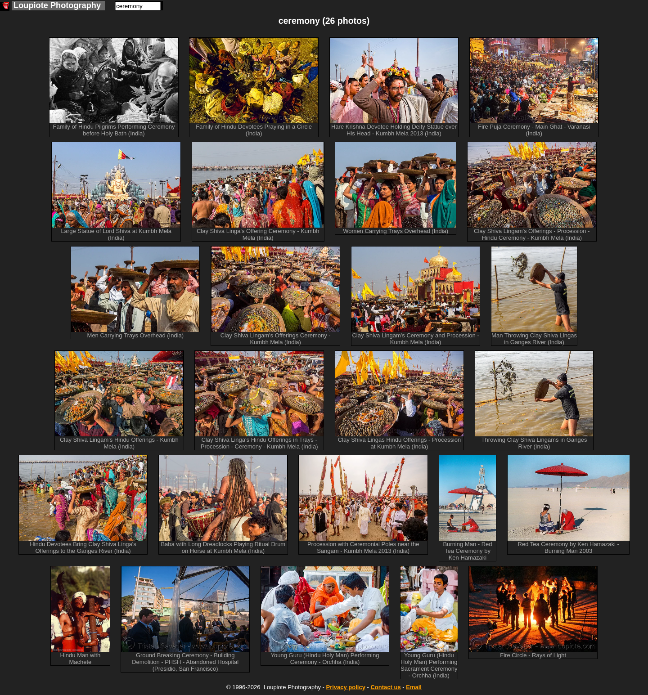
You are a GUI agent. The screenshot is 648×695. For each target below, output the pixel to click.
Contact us (385, 687)
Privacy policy (345, 687)
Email (414, 687)
